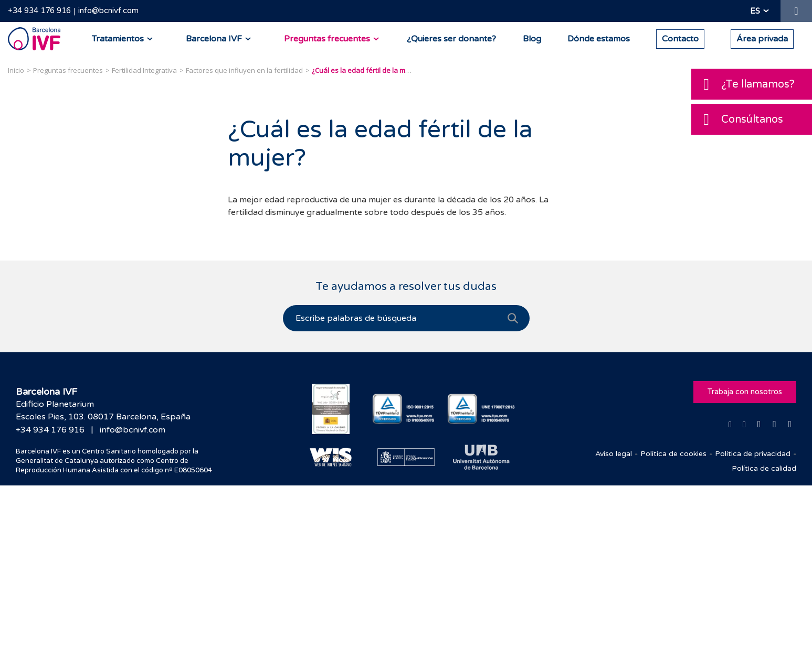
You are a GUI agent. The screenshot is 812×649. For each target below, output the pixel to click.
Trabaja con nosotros (745, 392)
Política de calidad (764, 468)
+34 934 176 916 (39, 10)
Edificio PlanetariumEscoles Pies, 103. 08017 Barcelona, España (103, 410)
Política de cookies (673, 453)
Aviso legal (613, 453)
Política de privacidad (752, 453)
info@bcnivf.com (108, 10)
